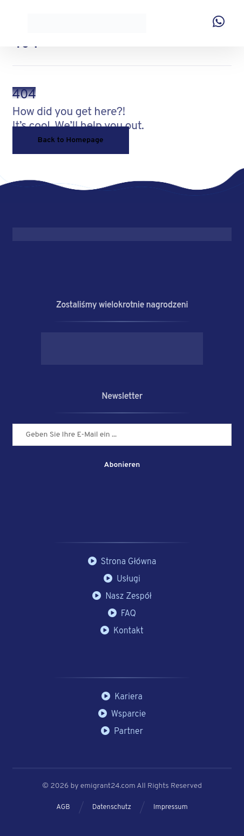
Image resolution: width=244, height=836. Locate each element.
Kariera (122, 697)
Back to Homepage (71, 140)
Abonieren (122, 465)
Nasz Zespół (122, 596)
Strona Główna (122, 562)
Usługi (122, 579)
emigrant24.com (108, 786)
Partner (122, 731)
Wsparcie (122, 714)
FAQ (122, 613)
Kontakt (122, 631)
